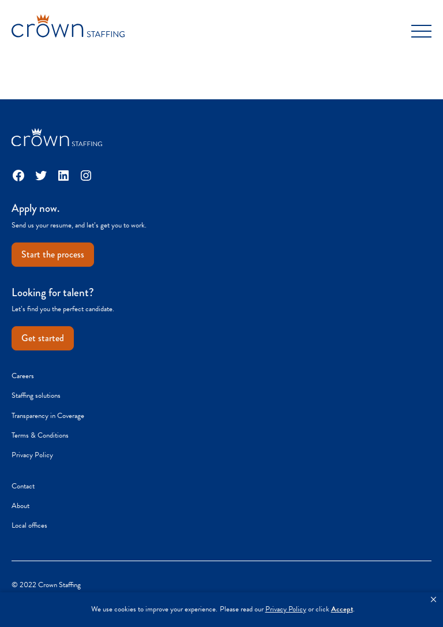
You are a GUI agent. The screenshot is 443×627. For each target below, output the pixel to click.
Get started (42, 338)
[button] (433, 599)
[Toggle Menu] (421, 31)
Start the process (52, 254)
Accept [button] (342, 609)
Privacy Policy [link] (285, 609)
